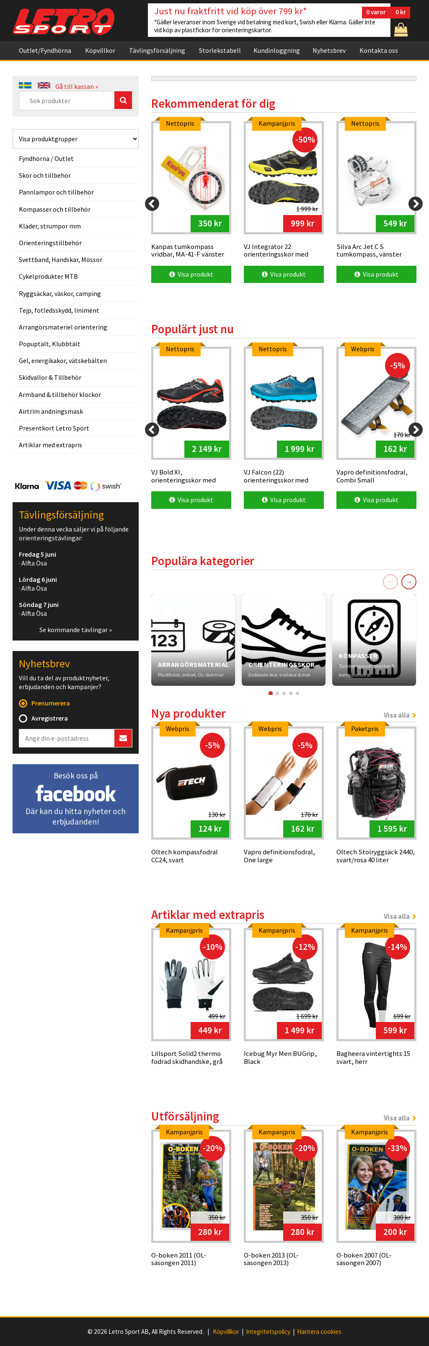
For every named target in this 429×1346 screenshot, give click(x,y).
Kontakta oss (378, 50)
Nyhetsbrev (329, 50)
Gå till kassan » (76, 86)
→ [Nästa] (409, 581)
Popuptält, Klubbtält (49, 344)
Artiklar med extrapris (50, 445)
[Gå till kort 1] (270, 693)
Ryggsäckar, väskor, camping (60, 293)
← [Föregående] (390, 581)
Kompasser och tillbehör (54, 209)
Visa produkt (191, 274)
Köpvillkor (100, 50)
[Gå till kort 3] (284, 693)
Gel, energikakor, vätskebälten (63, 360)
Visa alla (397, 715)
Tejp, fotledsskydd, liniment (59, 310)
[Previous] (152, 204)
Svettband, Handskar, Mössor (60, 259)
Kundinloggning (276, 50)
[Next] (415, 204)
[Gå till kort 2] (277, 693)
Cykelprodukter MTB (48, 276)
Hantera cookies (319, 1332)
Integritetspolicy (268, 1332)
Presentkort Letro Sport (54, 428)
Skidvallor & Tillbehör (50, 377)
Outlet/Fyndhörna (45, 50)
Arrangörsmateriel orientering (63, 327)
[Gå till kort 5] (297, 693)
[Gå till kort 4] (290, 693)
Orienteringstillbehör (50, 243)
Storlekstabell (220, 50)
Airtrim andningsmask (51, 411)
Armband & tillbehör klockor (60, 394)
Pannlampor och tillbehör (56, 192)
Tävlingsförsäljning (157, 50)
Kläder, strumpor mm (50, 226)
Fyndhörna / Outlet (46, 158)
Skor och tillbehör (45, 175)
